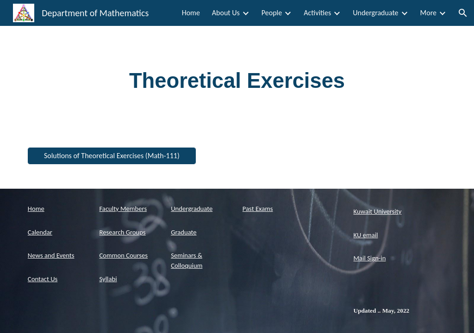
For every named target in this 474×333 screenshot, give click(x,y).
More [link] (428, 12)
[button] (463, 13)
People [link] (272, 12)
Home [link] (191, 12)
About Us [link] (226, 12)
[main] (237, 81)
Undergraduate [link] (375, 12)
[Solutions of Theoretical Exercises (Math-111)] (111, 155)
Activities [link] (317, 12)
